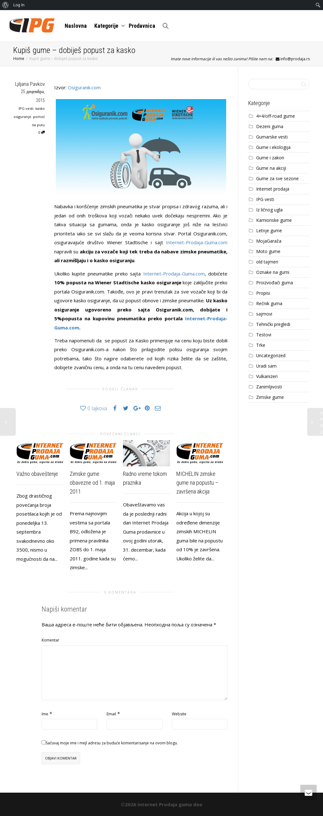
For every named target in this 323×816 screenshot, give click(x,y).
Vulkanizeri (267, 376)
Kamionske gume (274, 220)
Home (18, 58)
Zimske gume (270, 397)
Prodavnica (142, 25)
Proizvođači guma (274, 283)
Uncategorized (270, 355)
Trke (260, 345)
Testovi (263, 335)
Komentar (50, 640)
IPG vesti (26, 108)
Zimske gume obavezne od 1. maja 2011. (92, 482)
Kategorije (107, 25)
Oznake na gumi (272, 272)
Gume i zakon (270, 158)
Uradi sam (266, 366)
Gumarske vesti (272, 137)
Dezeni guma (269, 126)
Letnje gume (269, 231)
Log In (19, 5)
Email (111, 714)
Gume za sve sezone (277, 178)
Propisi (263, 293)
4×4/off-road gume (275, 116)
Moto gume (268, 251)
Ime (45, 714)
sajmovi (264, 314)
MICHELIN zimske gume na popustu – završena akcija (197, 482)
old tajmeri (267, 262)
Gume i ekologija (273, 147)
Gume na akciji (271, 168)
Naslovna (76, 25)
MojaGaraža (268, 241)
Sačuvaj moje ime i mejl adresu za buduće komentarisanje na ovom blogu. (112, 743)
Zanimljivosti (269, 387)
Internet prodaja (272, 189)
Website (179, 714)
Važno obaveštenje (37, 473)
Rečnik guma (269, 303)
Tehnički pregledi (273, 324)
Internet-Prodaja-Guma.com (196, 242)
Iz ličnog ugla (269, 210)
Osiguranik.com (84, 87)
